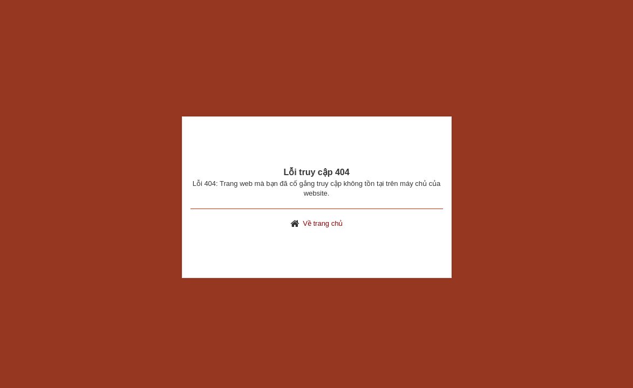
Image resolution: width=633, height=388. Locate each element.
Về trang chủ (323, 223)
